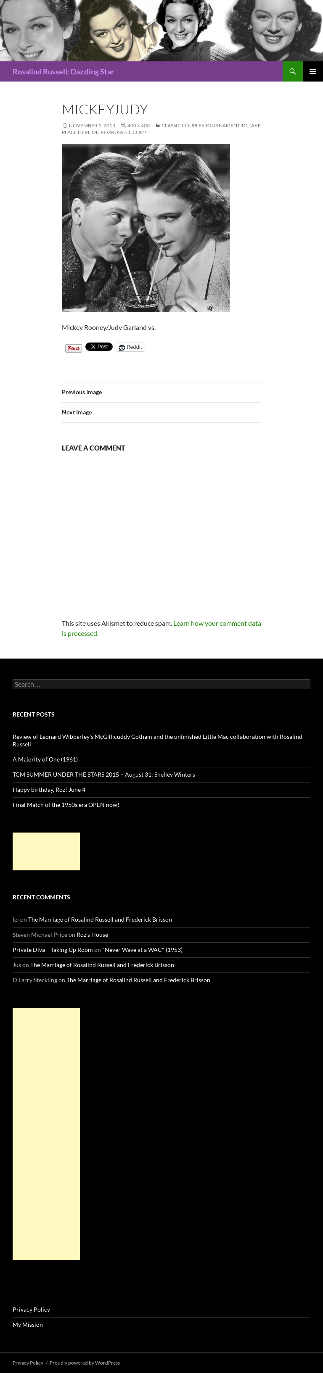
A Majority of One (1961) (45, 759)
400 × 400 (138, 125)
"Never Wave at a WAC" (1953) (142, 949)
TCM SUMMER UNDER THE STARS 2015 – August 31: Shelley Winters (104, 774)
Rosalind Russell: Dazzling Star (63, 71)
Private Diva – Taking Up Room (53, 949)
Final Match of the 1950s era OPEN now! (66, 804)
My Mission (28, 1324)
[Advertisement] (46, 851)
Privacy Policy (31, 1309)
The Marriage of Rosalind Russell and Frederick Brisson (100, 919)
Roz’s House (92, 934)
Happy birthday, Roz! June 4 (49, 789)
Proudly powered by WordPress (85, 1363)
